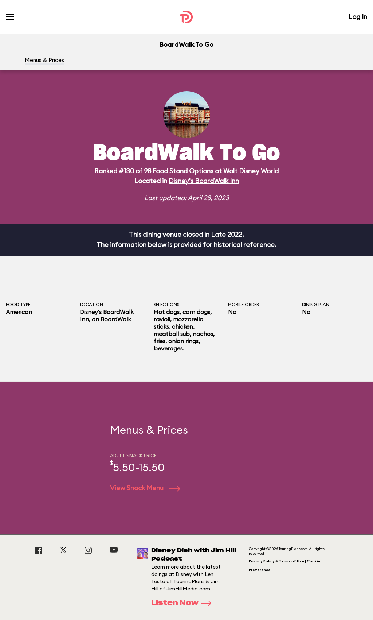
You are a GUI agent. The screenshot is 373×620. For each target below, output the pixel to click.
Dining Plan (315, 304)
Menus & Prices (44, 60)
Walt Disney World (251, 171)
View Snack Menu (145, 488)
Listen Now (183, 603)
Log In (357, 16)
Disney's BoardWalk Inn (204, 181)
